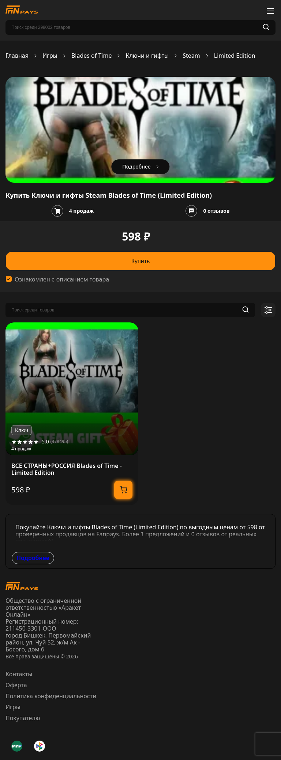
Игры (49, 55)
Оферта (16, 685)
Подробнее (32, 558)
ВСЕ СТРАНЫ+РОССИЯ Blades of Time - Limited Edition (66, 469)
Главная (17, 55)
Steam (191, 55)
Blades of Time (91, 55)
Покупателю (22, 718)
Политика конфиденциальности (50, 696)
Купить (140, 261)
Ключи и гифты (147, 55)
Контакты (18, 674)
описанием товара (82, 279)
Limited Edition (234, 55)
